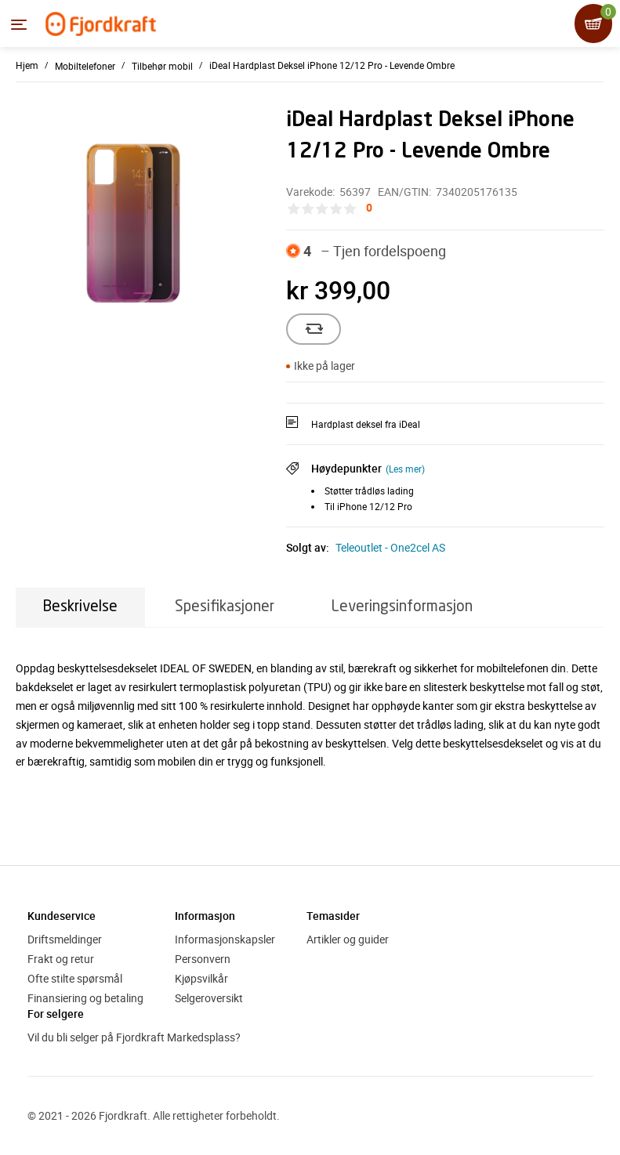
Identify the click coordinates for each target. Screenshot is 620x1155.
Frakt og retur (60, 958)
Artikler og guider (347, 939)
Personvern (202, 958)
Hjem (27, 65)
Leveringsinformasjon (402, 606)
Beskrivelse (80, 606)
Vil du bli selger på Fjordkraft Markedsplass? (134, 1037)
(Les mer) (405, 468)
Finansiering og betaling (85, 997)
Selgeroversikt (209, 997)
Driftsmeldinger (64, 939)
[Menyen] (19, 24)
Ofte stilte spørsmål (74, 978)
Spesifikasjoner (224, 606)
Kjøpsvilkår (201, 978)
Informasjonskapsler (225, 939)
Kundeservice (61, 915)
